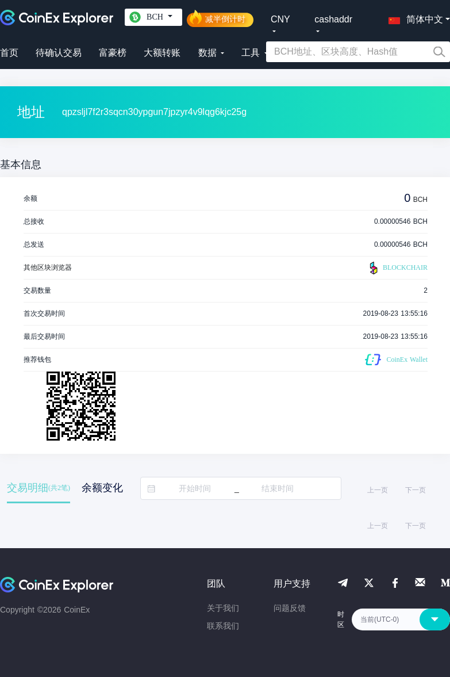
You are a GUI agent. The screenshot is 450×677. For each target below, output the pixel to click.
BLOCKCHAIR (397, 268)
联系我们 (223, 625)
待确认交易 (59, 53)
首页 (9, 53)
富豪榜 (112, 53)
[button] (413, 17)
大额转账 (162, 53)
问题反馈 (290, 608)
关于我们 (223, 608)
